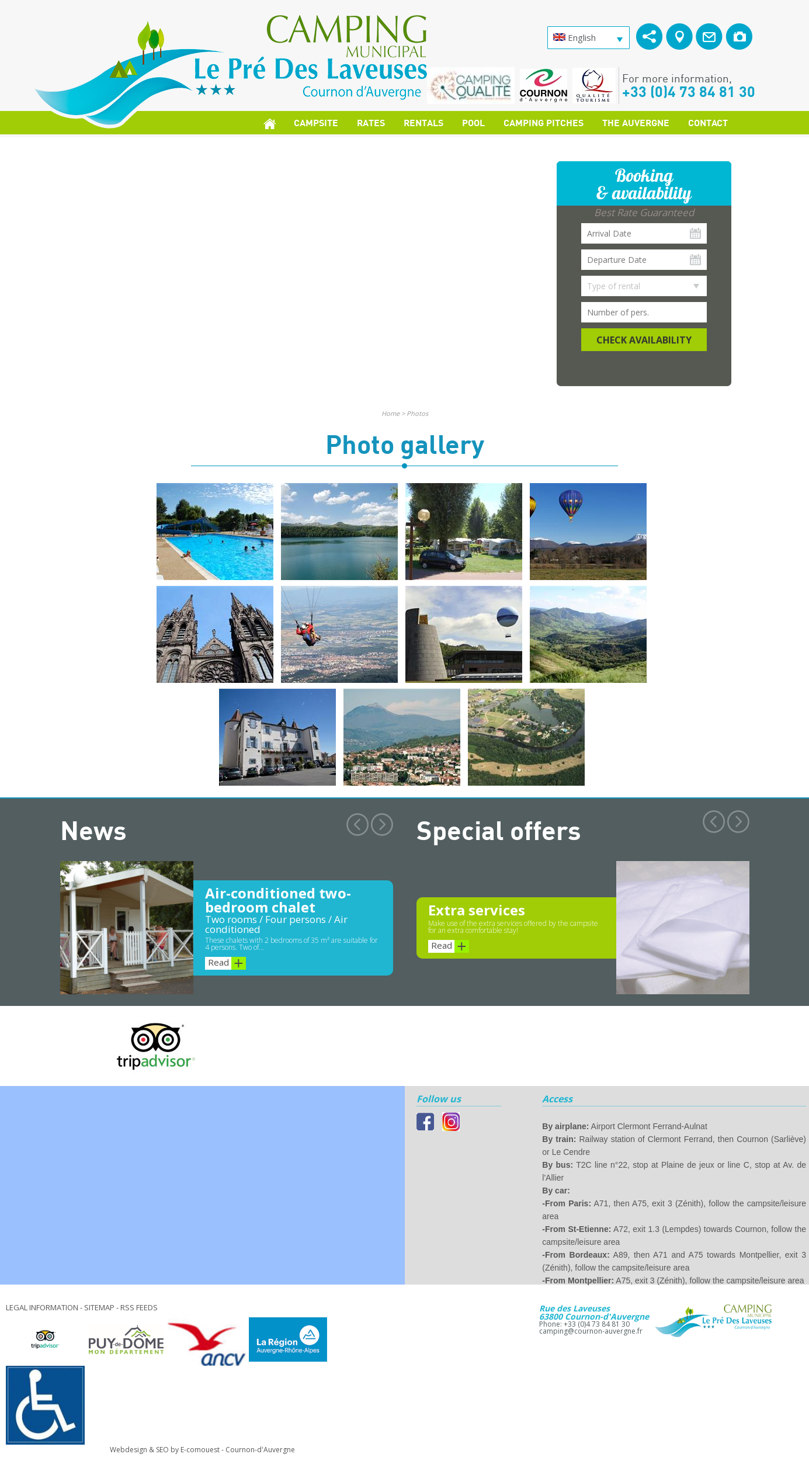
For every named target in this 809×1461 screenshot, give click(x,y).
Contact (708, 122)
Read (227, 963)
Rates (371, 122)
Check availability (644, 340)
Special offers (498, 829)
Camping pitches (544, 122)
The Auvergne (635, 122)
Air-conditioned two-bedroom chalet (278, 900)
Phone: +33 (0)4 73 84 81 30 (584, 1324)
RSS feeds (139, 1307)
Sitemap (99, 1307)
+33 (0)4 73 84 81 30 (688, 91)
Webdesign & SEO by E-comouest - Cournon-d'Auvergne (202, 1450)
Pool (473, 122)
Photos (417, 413)
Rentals (423, 122)
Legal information (42, 1307)
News (93, 829)
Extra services (476, 909)
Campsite (316, 122)
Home (390, 413)
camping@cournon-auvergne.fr (591, 1331)
